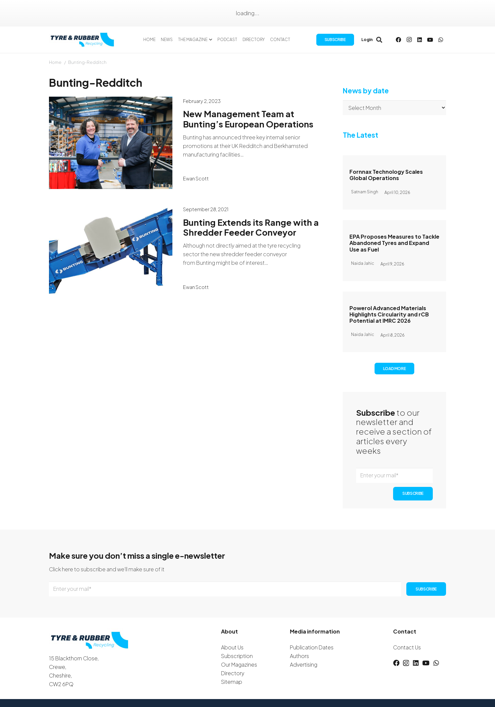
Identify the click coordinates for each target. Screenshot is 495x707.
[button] (209, 39)
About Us (232, 647)
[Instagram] (409, 39)
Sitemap (231, 681)
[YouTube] (430, 39)
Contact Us (407, 647)
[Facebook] (398, 39)
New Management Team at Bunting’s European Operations (248, 118)
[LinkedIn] (419, 39)
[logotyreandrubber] (83, 40)
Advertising (303, 664)
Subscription (237, 655)
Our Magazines (239, 664)
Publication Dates (312, 647)
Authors (299, 655)
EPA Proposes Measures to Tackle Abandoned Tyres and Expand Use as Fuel (394, 243)
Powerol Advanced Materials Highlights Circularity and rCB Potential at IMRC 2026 (389, 314)
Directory (232, 673)
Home (55, 62)
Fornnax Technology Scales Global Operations (386, 174)
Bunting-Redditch (87, 62)
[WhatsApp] (440, 39)
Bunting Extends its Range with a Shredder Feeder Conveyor (251, 227)
